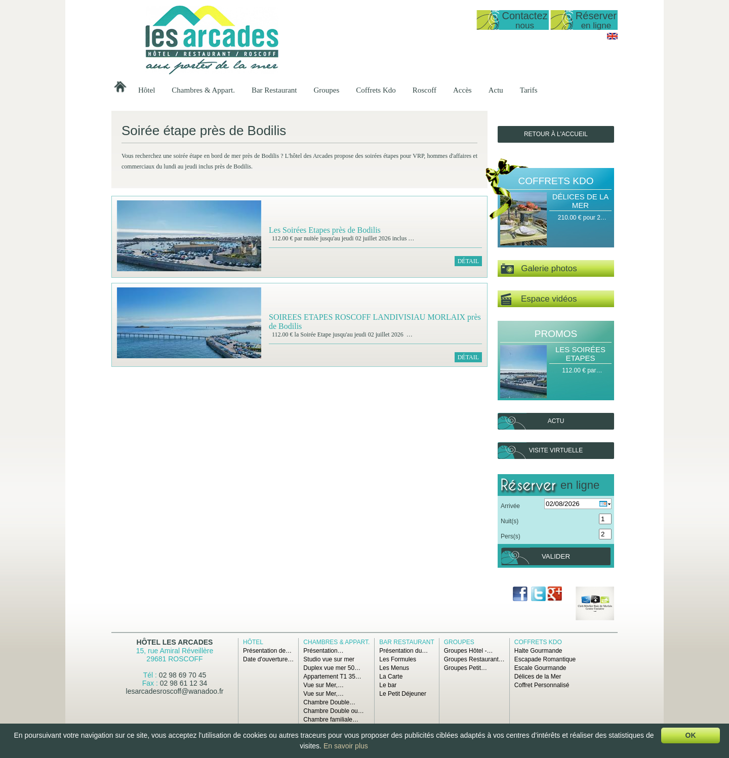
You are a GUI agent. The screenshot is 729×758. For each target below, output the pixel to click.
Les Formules (397, 659)
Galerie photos (539, 269)
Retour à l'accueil (556, 134)
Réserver (596, 20)
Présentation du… (403, 650)
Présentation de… (267, 650)
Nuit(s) (509, 521)
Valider (556, 556)
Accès (462, 90)
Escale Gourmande (540, 667)
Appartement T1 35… (332, 676)
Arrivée (510, 506)
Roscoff (424, 90)
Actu (496, 90)
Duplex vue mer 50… (331, 667)
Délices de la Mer (580, 200)
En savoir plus (345, 746)
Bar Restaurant (274, 90)
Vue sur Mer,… (323, 685)
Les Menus (394, 667)
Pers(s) (510, 536)
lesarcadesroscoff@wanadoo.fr (175, 691)
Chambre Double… (329, 702)
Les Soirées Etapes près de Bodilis (325, 230)
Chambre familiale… (330, 719)
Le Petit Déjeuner (402, 693)
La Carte (390, 676)
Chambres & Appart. (203, 90)
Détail (468, 261)
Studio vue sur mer (328, 659)
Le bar (387, 685)
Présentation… (323, 650)
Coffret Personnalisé (542, 685)
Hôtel (146, 90)
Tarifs (529, 90)
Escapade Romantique (545, 659)
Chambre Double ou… (333, 710)
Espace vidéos (539, 299)
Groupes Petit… (465, 667)
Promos (556, 333)
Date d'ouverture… (268, 659)
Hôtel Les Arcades (175, 642)
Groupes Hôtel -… (468, 650)
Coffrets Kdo (375, 90)
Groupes (326, 90)
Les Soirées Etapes (580, 353)
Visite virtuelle (556, 450)
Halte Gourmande (538, 650)
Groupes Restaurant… (474, 659)
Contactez (524, 20)
